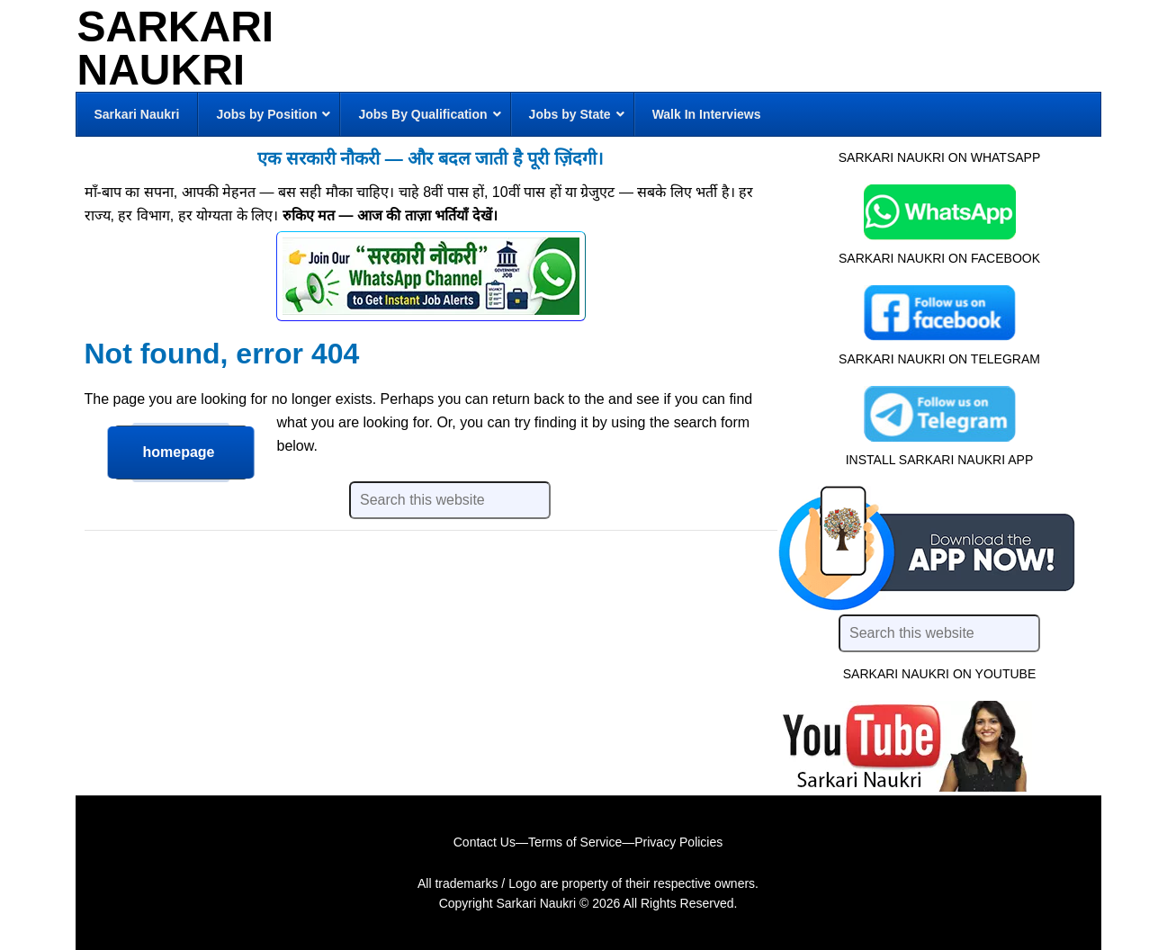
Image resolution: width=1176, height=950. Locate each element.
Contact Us (484, 842)
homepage (179, 452)
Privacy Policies (678, 842)
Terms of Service (575, 842)
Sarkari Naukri (175, 48)
